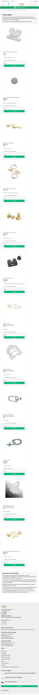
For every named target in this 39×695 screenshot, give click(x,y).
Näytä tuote (14, 65)
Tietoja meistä (4, 651)
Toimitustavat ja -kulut (5, 657)
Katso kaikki (19, 686)
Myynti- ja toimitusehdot (5, 655)
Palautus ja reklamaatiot (5, 659)
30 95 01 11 (12, 1)
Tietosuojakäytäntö (5, 663)
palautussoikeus (19, 7)
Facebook (3, 623)
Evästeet (3, 661)
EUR (31, 1)
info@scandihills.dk (5, 1)
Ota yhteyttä (3, 653)
